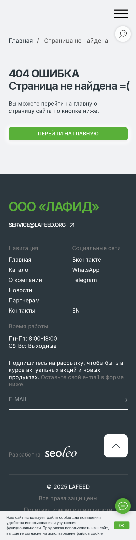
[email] (51, 399)
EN (76, 310)
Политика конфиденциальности (68, 510)
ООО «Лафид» (54, 206)
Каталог (20, 270)
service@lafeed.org (37, 225)
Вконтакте (86, 259)
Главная (20, 259)
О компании (25, 280)
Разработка (25, 454)
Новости (20, 290)
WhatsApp (85, 270)
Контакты (22, 310)
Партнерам (24, 300)
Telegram (84, 280)
